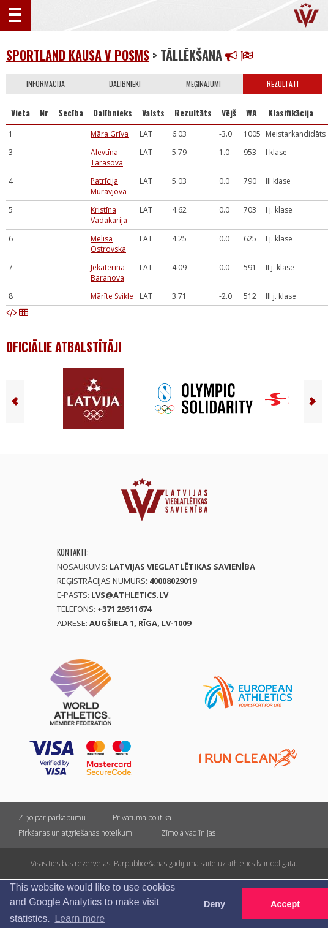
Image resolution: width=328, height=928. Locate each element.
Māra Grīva (110, 134)
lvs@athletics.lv (129, 594)
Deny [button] (214, 904)
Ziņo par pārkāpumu (52, 817)
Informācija (45, 83)
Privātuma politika (142, 817)
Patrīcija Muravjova (109, 186)
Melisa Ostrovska (108, 243)
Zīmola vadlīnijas (188, 833)
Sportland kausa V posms (77, 55)
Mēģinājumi (203, 83)
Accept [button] (285, 904)
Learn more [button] (79, 918)
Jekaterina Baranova (108, 272)
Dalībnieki (125, 83)
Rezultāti (283, 83)
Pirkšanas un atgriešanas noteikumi (76, 833)
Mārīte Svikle (112, 296)
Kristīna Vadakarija (109, 215)
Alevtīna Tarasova (107, 157)
